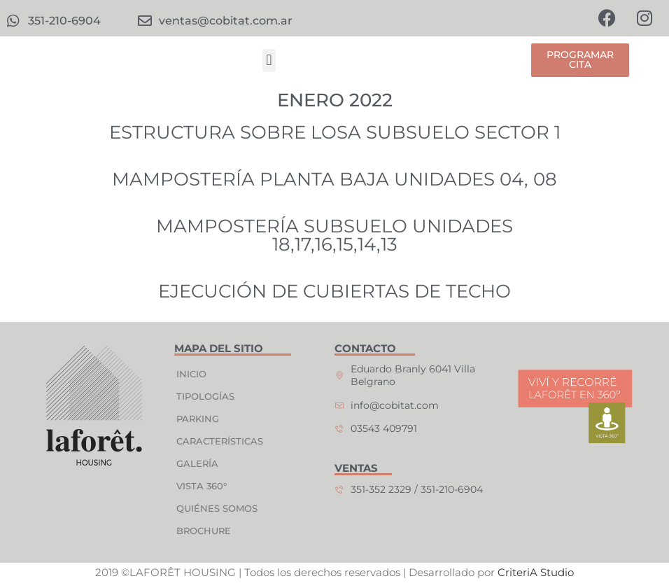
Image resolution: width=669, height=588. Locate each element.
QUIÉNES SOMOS (217, 508)
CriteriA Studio (536, 573)
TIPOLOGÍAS (205, 396)
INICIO (191, 374)
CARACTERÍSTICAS (219, 441)
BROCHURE (203, 531)
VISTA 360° (201, 486)
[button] (269, 61)
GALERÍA (197, 464)
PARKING (197, 419)
